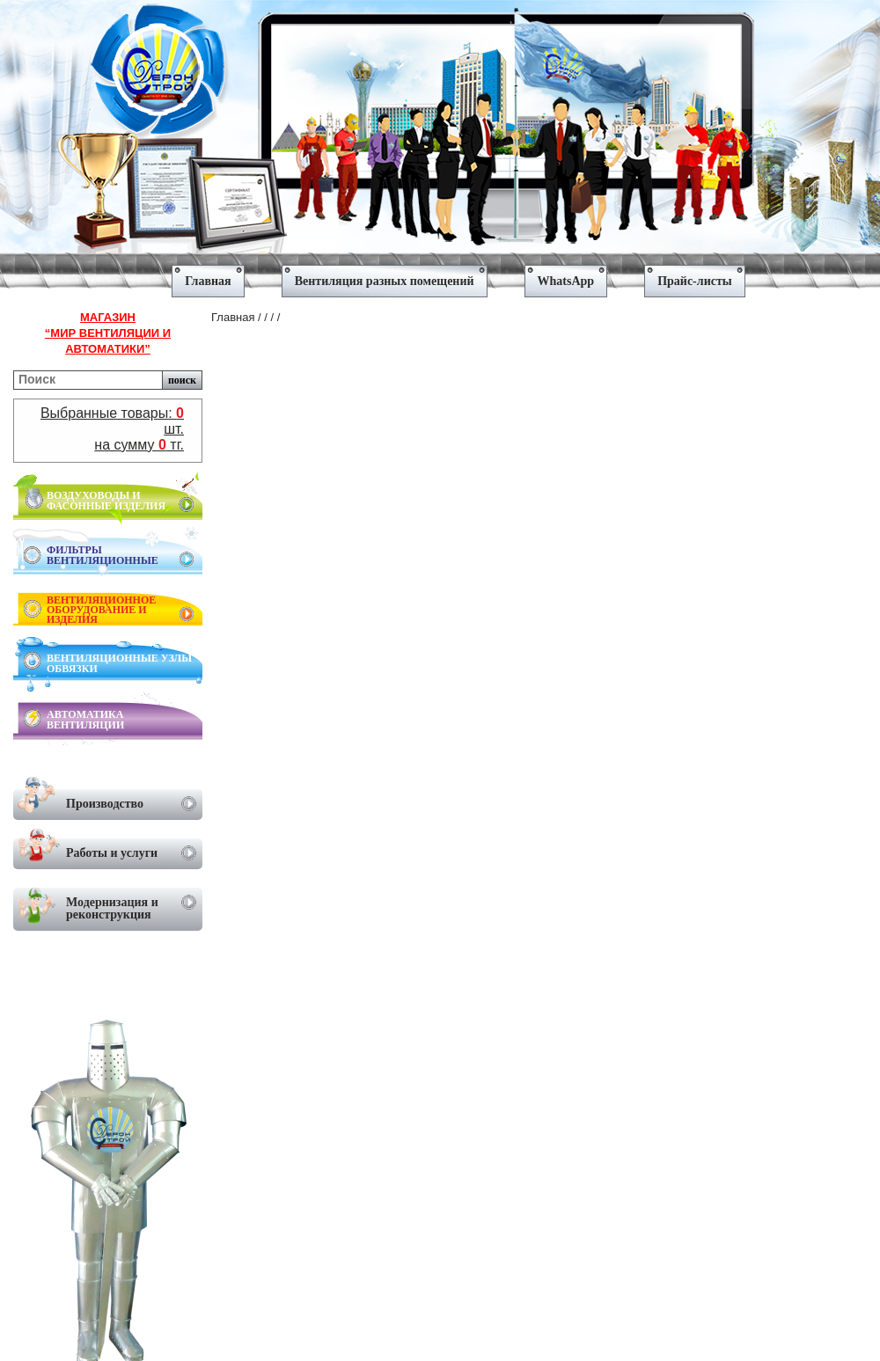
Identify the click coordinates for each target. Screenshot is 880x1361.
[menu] (440, 274)
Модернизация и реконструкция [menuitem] (107, 906)
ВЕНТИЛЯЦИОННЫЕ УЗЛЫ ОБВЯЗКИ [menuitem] (119, 663)
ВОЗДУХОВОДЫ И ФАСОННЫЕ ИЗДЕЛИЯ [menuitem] (120, 500)
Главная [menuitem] (208, 281)
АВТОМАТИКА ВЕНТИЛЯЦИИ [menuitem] (85, 719)
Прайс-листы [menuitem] (694, 281)
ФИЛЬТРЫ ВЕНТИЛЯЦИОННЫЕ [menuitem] (120, 555)
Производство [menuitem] (107, 801)
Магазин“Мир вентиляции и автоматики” (108, 333)
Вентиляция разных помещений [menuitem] (384, 281)
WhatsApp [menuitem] (566, 281)
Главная (232, 317)
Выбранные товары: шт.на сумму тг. (112, 429)
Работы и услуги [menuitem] (107, 850)
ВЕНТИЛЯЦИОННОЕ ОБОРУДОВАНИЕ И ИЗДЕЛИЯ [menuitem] (120, 610)
